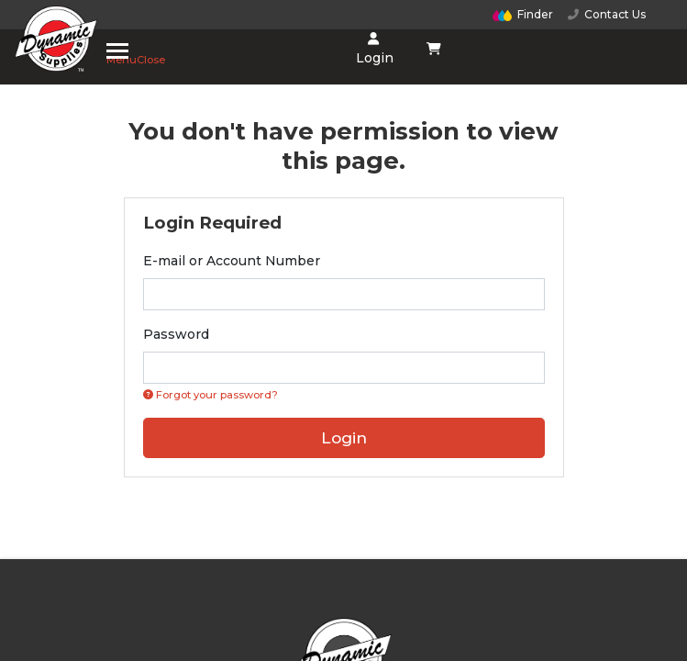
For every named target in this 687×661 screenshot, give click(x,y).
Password (176, 334)
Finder (523, 14)
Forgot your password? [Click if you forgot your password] (210, 394)
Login (372, 49)
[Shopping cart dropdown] (433, 48)
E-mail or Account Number (231, 260)
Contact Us (607, 14)
